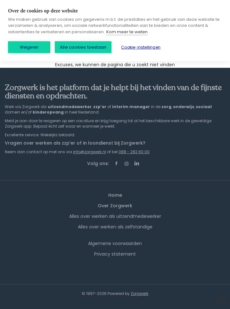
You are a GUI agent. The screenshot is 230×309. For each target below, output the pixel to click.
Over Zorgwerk (115, 205)
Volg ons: (98, 163)
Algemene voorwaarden (115, 243)
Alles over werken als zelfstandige (115, 227)
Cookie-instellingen (140, 47)
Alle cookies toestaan (83, 47)
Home (115, 195)
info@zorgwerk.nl (89, 151)
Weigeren (29, 47)
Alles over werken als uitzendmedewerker (115, 216)
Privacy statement (115, 254)
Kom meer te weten (127, 32)
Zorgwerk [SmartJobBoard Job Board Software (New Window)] (139, 293)
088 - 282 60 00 (134, 151)
